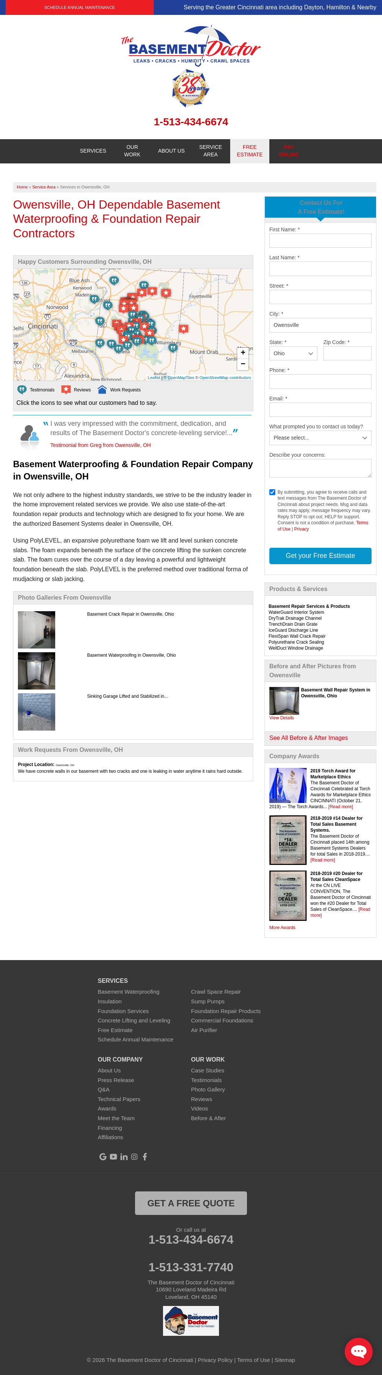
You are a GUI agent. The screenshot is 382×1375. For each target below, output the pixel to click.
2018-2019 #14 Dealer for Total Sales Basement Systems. (336, 824)
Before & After (208, 1118)
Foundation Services (123, 1011)
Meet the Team (116, 1118)
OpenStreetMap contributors (225, 377)
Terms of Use (253, 1360)
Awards (107, 1108)
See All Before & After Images (308, 738)
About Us (109, 1070)
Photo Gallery (208, 1089)
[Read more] (340, 806)
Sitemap (285, 1360)
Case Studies (207, 1070)
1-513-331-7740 (191, 1267)
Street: (278, 286)
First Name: (284, 229)
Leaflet (154, 377)
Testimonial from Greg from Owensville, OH (100, 445)
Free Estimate (115, 1030)
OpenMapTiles (180, 377)
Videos (199, 1108)
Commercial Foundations (222, 1020)
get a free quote (191, 1203)
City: (276, 314)
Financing (110, 1128)
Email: (278, 398)
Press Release (116, 1080)
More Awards (282, 927)
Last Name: (284, 257)
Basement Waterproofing (128, 991)
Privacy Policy (215, 1360)
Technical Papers (119, 1099)
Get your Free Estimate (320, 555)
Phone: (279, 370)
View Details (281, 718)
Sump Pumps (208, 1001)
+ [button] (243, 353)
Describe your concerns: (297, 455)
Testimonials (206, 1080)
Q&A (104, 1089)
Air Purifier (204, 1030)
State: (277, 342)
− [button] (243, 364)
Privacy (301, 529)
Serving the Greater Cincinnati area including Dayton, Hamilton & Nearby (280, 7)
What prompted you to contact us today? (316, 426)
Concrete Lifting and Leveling (134, 1020)
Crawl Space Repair (216, 991)
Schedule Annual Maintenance (79, 7)
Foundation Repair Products (226, 1011)
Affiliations (110, 1137)
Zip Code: (336, 342)
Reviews (201, 1099)
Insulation (110, 1001)
